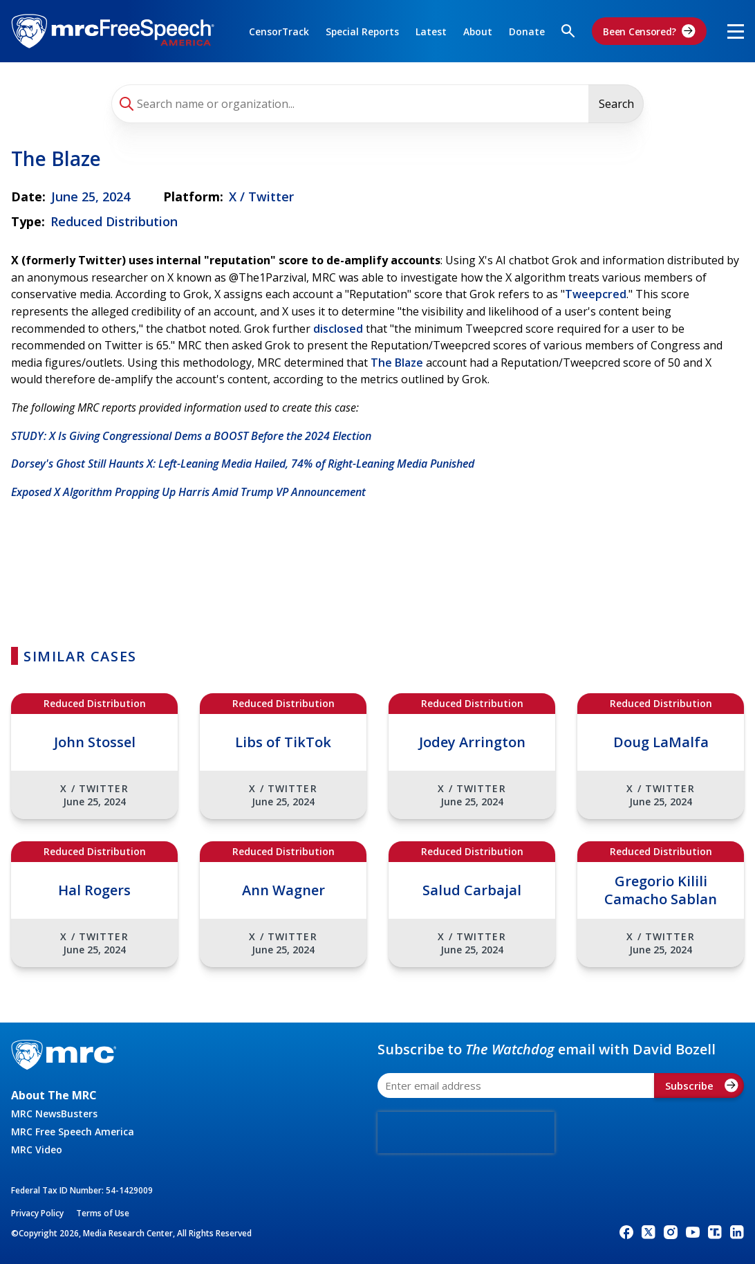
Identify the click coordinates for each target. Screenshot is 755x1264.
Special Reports (362, 31)
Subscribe (701, 1085)
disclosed (338, 328)
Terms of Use (102, 1213)
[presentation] (466, 1132)
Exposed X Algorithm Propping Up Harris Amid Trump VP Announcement (188, 492)
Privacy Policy (37, 1213)
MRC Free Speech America (72, 1131)
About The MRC (54, 1095)
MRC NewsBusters (54, 1113)
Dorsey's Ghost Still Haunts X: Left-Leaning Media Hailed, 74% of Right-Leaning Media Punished (242, 463)
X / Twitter (261, 196)
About (477, 31)
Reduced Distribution (114, 221)
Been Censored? (649, 31)
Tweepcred (595, 294)
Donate (527, 31)
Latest (431, 31)
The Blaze (397, 362)
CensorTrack (279, 31)
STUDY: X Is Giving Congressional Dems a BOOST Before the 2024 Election (191, 435)
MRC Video (36, 1149)
